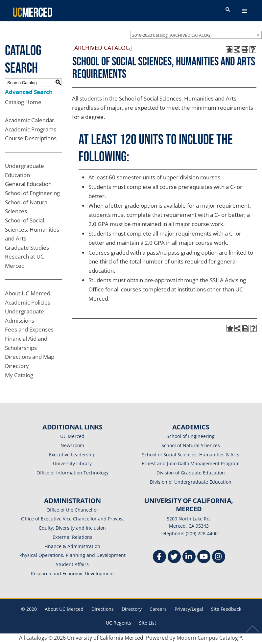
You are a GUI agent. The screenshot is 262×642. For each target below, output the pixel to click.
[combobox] (196, 35)
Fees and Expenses (29, 329)
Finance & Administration (72, 546)
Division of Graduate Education (190, 473)
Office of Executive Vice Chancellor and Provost (72, 519)
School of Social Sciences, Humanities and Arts (32, 229)
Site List (147, 623)
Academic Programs (30, 129)
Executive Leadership (72, 454)
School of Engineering (32, 193)
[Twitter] (174, 557)
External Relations (72, 537)
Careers (158, 609)
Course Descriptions (31, 138)
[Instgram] (218, 557)
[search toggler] (228, 10)
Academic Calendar (29, 120)
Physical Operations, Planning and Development (72, 555)
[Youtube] (203, 557)
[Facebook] (159, 557)
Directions (102, 609)
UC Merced (72, 436)
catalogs (36, 637)
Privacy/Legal (189, 609)
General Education (28, 184)
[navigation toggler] (244, 11)
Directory (17, 366)
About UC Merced (27, 293)
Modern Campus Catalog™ (209, 637)
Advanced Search (29, 92)
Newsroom (72, 445)
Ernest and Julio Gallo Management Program (191, 463)
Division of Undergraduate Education (190, 482)
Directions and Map (29, 356)
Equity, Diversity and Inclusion (72, 528)
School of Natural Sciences (190, 445)
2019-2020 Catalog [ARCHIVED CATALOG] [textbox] (171, 35)
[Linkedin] (189, 557)
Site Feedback (226, 609)
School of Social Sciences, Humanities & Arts (190, 454)
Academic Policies (27, 302)
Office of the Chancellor (72, 510)
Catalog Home (23, 102)
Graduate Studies (27, 247)
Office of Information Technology (72, 473)
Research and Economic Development (72, 573)
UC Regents (118, 623)
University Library (72, 463)
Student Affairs (72, 564)
